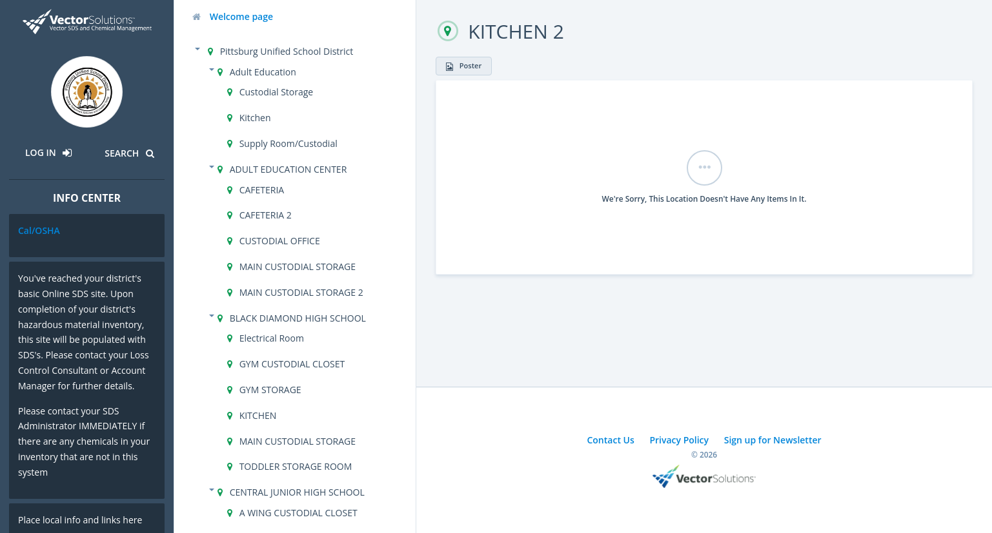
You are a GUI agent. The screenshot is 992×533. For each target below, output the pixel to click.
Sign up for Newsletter (773, 440)
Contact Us (610, 440)
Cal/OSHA (39, 230)
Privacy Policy (679, 440)
